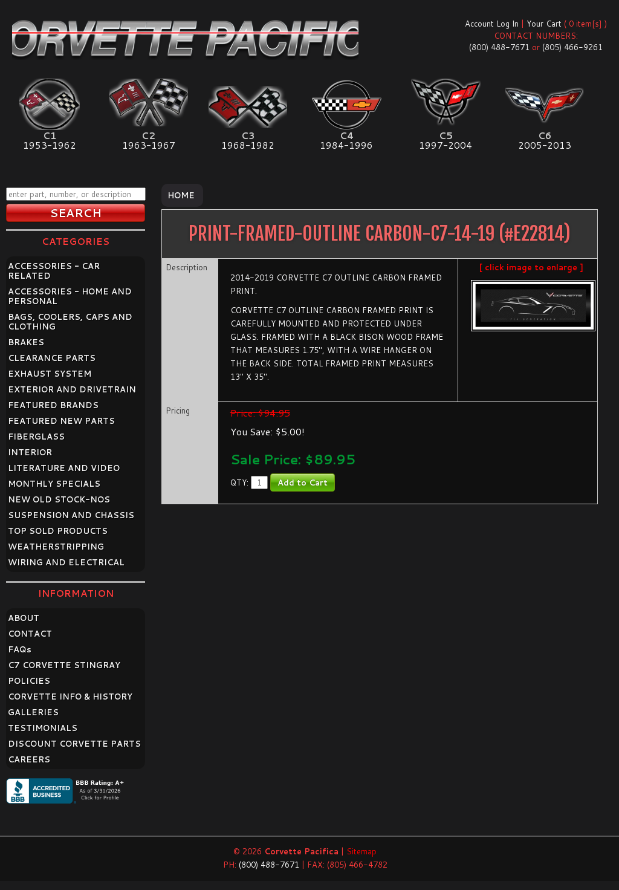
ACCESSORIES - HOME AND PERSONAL (70, 296)
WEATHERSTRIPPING (56, 546)
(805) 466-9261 (572, 47)
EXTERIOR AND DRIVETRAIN (72, 389)
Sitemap (361, 851)
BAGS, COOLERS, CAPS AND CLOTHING (70, 321)
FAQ (19, 649)
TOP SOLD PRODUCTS (58, 530)
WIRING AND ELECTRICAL (66, 562)
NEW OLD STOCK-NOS (59, 499)
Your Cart (544, 23)
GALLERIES (33, 712)
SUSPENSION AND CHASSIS (71, 515)
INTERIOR (30, 452)
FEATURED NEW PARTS (61, 420)
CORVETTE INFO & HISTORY (70, 696)
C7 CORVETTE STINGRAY (64, 665)
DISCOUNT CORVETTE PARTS (74, 743)
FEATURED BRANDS (53, 405)
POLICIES (29, 680)
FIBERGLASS (36, 436)
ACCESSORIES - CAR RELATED (54, 271)
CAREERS (29, 759)
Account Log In (492, 23)
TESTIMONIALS (42, 728)
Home (181, 195)
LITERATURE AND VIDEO (64, 468)
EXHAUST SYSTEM (49, 373)
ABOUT (23, 617)
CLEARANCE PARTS (52, 357)
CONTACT (30, 633)
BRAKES (26, 342)
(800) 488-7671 (499, 47)
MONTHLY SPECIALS (54, 483)
